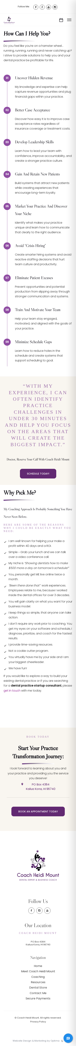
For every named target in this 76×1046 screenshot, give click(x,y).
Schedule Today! (38, 473)
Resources (38, 982)
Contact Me (38, 993)
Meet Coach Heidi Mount (38, 971)
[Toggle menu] (69, 20)
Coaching (38, 977)
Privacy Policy (38, 1021)
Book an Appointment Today (38, 811)
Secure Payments (38, 998)
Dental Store (38, 987)
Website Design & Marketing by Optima (36, 1040)
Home (38, 966)
